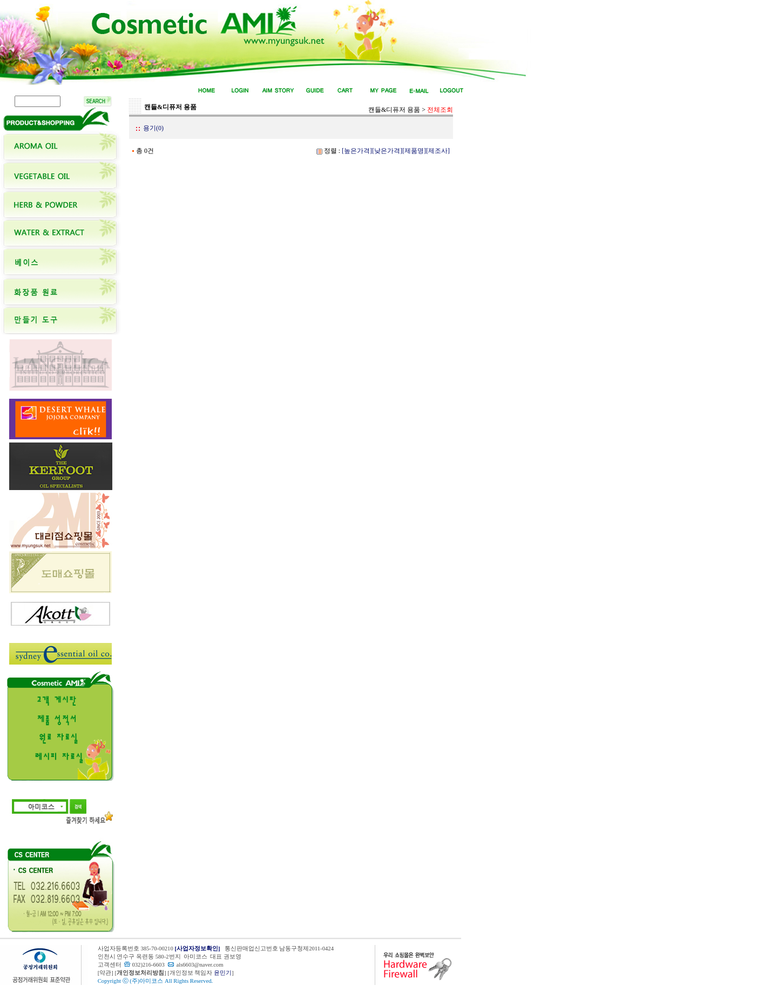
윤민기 (223, 973)
